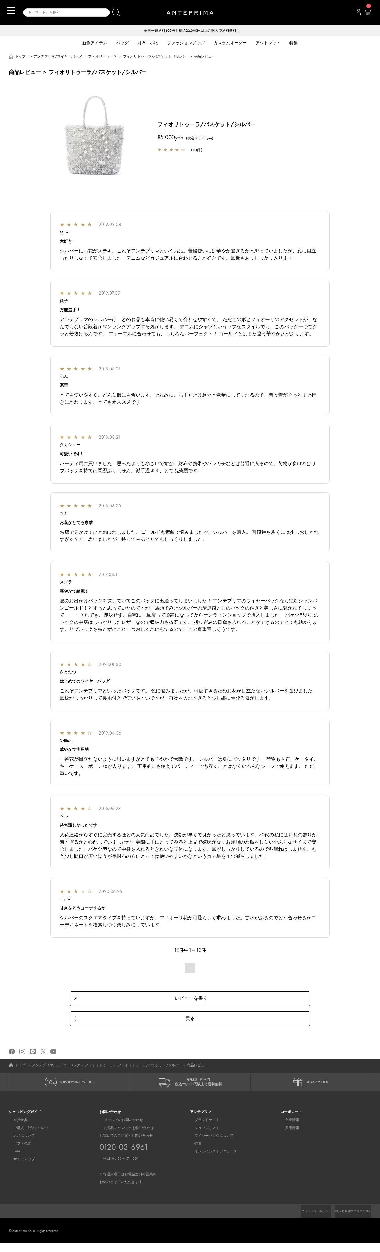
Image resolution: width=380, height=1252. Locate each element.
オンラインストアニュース (211, 1160)
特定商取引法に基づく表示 (349, 1220)
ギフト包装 (18, 1152)
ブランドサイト (202, 1129)
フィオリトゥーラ (102, 57)
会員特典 (16, 1129)
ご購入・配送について (27, 1136)
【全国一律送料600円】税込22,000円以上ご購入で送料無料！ (190, 31)
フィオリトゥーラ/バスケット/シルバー (155, 57)
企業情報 (288, 1129)
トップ (20, 57)
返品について (19, 1144)
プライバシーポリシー (306, 1220)
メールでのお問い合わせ (119, 1129)
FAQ (12, 1160)
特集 (193, 1152)
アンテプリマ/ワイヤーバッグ (58, 57)
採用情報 (288, 1136)
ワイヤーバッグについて (209, 1144)
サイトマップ (19, 1168)
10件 (196, 150)
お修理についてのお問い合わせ (124, 1136)
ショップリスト (202, 1136)
